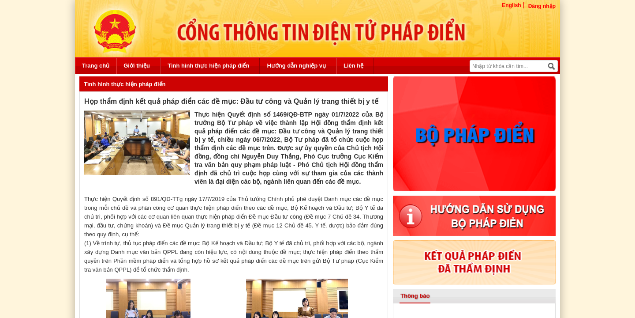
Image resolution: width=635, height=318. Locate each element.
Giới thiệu (136, 65)
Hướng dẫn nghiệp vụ (296, 65)
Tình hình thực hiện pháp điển (208, 65)
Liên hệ (353, 65)
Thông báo (415, 295)
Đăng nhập (542, 6)
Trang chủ (95, 65)
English (511, 5)
